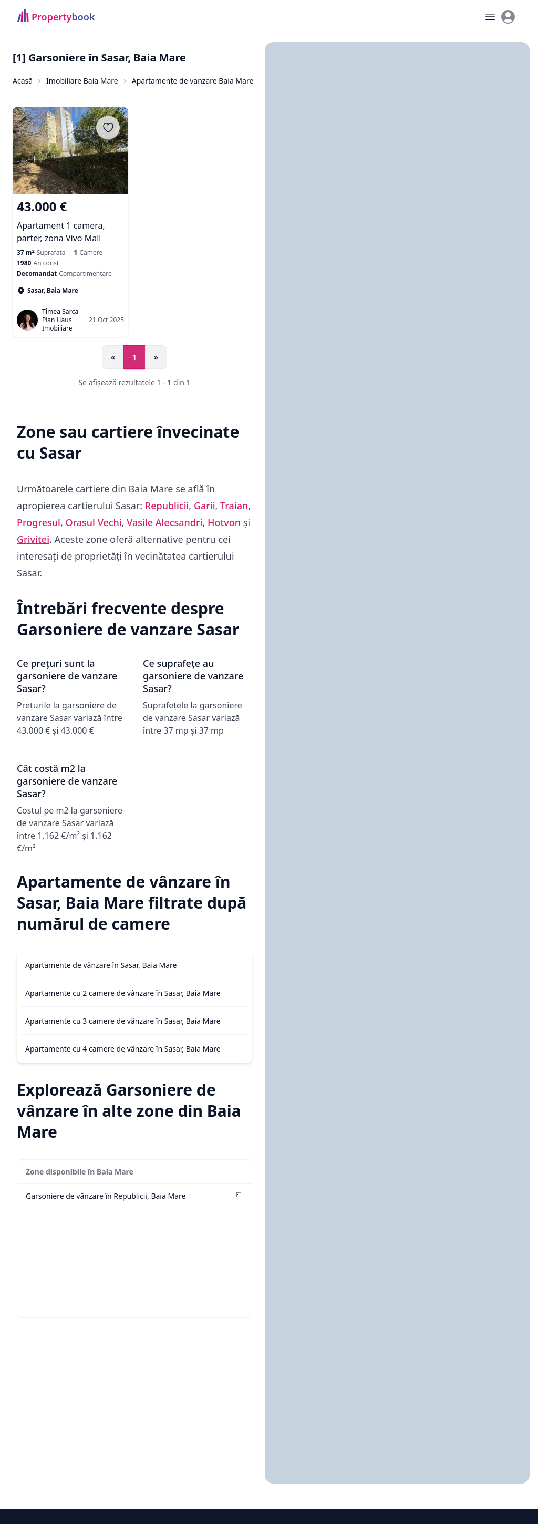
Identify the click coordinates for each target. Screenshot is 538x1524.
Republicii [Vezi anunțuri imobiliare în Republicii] (167, 505)
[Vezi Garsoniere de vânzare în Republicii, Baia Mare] (134, 1195)
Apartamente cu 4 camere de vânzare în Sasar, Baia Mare (123, 1049)
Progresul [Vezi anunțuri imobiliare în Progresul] (38, 522)
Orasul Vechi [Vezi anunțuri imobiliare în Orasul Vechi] (93, 522)
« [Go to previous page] (113, 357)
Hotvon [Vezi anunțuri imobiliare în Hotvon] (224, 522)
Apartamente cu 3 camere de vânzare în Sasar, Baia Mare (123, 1021)
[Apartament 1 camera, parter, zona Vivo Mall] (70, 221)
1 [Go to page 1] (134, 357)
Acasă (23, 81)
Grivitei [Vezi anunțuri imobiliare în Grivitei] (33, 539)
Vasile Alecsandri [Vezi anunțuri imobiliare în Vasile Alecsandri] (164, 522)
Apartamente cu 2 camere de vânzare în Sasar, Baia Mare (123, 993)
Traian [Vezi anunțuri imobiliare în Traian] (234, 505)
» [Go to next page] (156, 357)
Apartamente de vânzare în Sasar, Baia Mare (101, 965)
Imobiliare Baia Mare (82, 81)
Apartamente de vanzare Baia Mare (193, 81)
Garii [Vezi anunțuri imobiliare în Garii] (204, 505)
